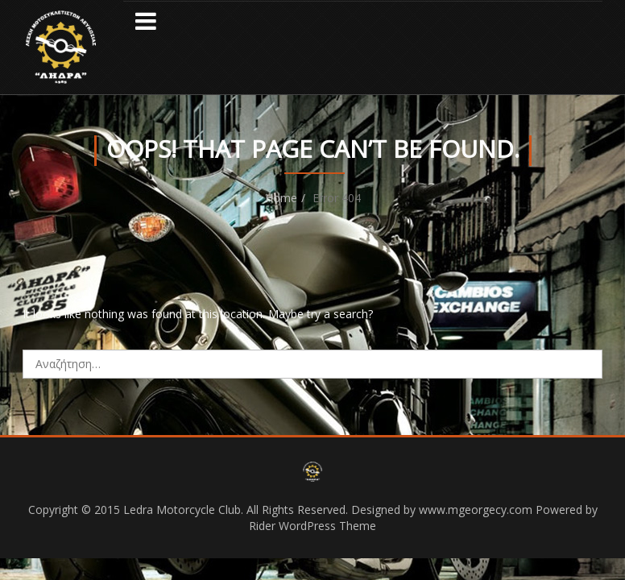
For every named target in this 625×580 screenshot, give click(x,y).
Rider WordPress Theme (312, 525)
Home (281, 197)
